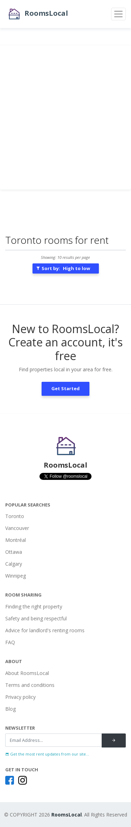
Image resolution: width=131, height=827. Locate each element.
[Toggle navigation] (118, 14)
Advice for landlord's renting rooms (45, 630)
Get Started (65, 388)
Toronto (14, 516)
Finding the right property (33, 606)
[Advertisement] (65, 117)
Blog (10, 708)
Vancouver (17, 528)
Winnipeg (15, 575)
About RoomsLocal (27, 673)
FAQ (10, 642)
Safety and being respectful (36, 618)
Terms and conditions (29, 685)
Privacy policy (20, 697)
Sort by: (63, 268)
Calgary (13, 563)
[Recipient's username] (53, 740)
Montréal (15, 540)
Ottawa (13, 552)
